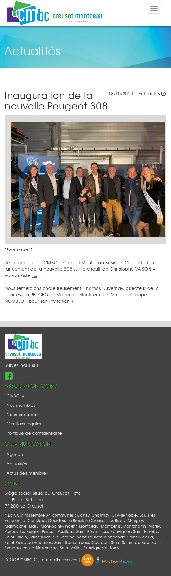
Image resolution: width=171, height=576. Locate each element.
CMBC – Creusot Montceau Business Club (90, 263)
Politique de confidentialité (34, 434)
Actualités (149, 94)
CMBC (16, 396)
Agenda (15, 455)
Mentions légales (24, 424)
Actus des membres (27, 473)
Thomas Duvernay (103, 288)
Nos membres (21, 406)
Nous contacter (23, 415)
